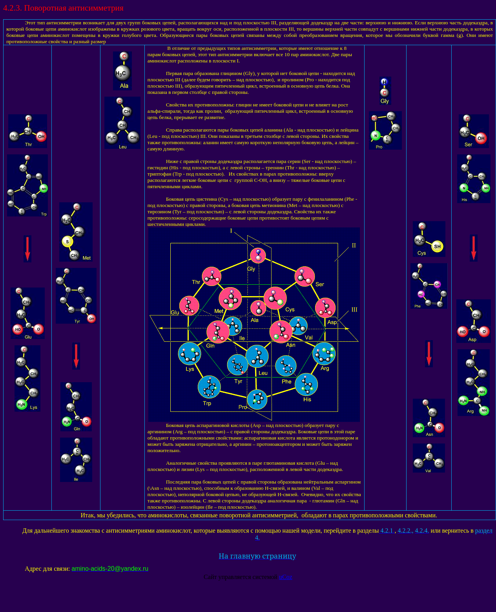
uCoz (285, 577)
